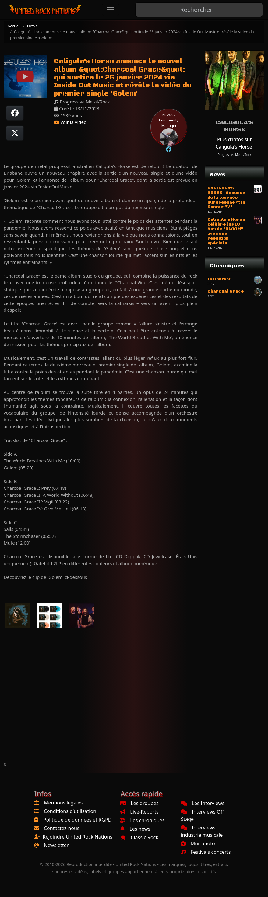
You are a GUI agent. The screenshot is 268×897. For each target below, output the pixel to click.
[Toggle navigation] (110, 10)
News (32, 26)
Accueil (14, 26)
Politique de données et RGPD (77, 819)
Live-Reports (139, 811)
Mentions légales (63, 802)
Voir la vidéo (70, 122)
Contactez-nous (61, 828)
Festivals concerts (206, 852)
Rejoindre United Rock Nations (77, 836)
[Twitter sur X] (15, 133)
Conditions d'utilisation (70, 811)
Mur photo (198, 843)
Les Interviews (202, 803)
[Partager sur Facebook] (15, 113)
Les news (135, 828)
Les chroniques (142, 820)
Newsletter (56, 845)
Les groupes (139, 803)
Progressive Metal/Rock (234, 154)
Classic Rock (139, 837)
